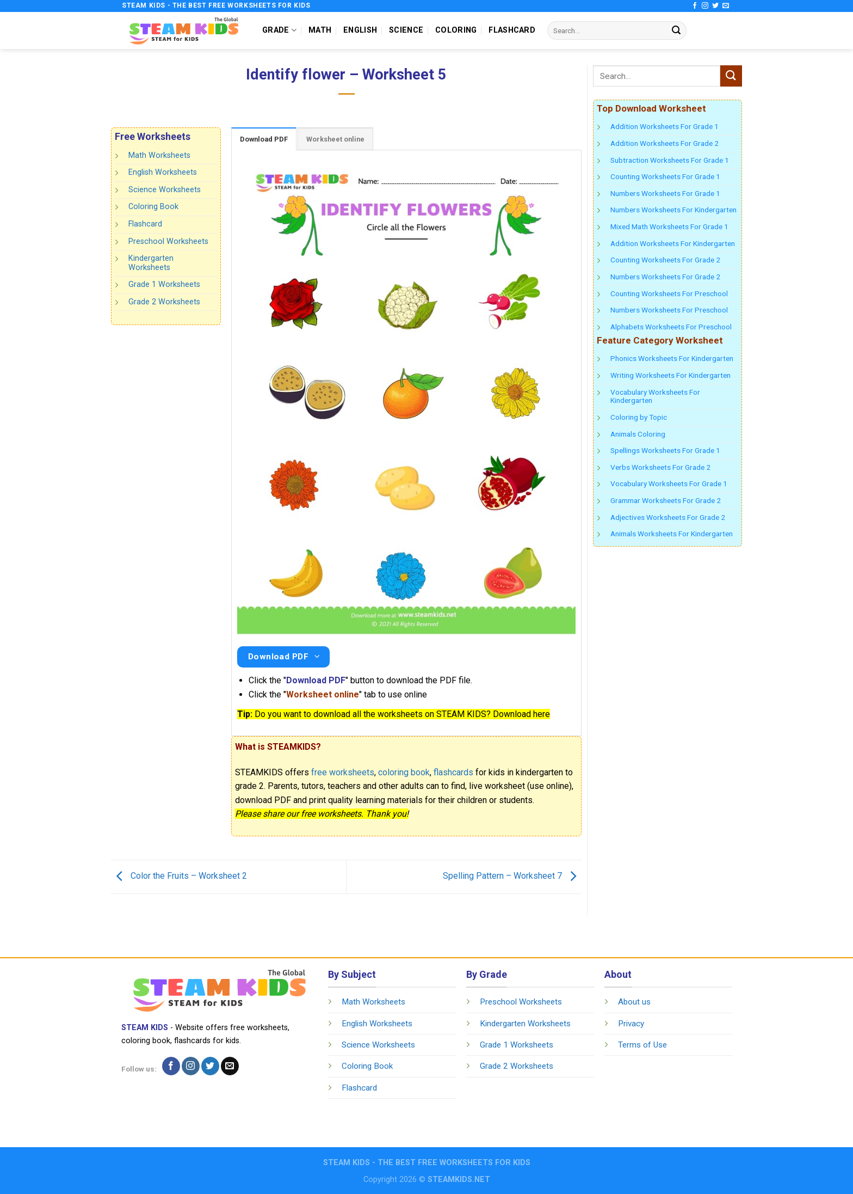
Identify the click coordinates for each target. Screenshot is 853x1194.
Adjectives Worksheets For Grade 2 (667, 517)
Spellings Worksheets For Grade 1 (665, 450)
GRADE (279, 30)
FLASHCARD (512, 30)
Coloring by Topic (638, 417)
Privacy (631, 1023)
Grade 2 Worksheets (164, 302)
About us (634, 1002)
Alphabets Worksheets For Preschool (671, 326)
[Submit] (676, 30)
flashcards (453, 772)
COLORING (456, 30)
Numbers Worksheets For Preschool (669, 309)
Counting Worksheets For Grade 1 (665, 176)
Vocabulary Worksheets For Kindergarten (655, 396)
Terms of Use (642, 1045)
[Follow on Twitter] (715, 6)
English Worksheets (162, 172)
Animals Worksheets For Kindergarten (671, 533)
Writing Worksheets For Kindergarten (670, 375)
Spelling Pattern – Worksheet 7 (512, 876)
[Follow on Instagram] (705, 6)
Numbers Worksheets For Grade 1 (665, 193)
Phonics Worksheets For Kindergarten (671, 358)
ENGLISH (360, 30)
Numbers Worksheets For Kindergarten (673, 209)
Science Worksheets (164, 189)
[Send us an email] (725, 6)
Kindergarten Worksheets (151, 263)
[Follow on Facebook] (694, 6)
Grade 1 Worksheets (164, 284)
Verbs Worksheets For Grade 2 (660, 467)
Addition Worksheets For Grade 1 (664, 126)
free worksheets (342, 772)
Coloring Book (153, 206)
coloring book (404, 772)
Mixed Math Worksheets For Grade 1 (669, 226)
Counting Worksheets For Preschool (669, 293)
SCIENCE (406, 30)
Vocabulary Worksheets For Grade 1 (668, 483)
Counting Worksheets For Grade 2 (665, 259)
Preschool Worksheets (168, 241)
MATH (319, 30)
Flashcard (145, 224)
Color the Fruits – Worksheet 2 (179, 876)
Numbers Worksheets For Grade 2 (665, 276)
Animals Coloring (637, 434)
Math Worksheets (159, 155)
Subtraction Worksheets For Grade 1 (669, 160)
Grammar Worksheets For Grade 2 (665, 500)
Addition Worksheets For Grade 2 (664, 143)
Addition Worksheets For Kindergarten (672, 243)
